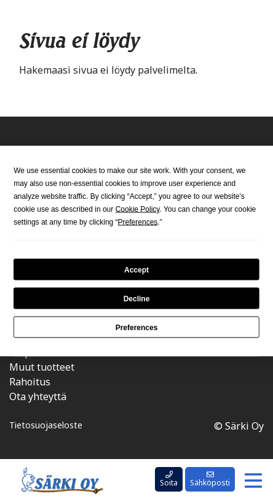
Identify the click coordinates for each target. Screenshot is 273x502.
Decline (137, 298)
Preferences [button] (138, 222)
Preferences (137, 327)
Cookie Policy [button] (138, 209)
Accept (136, 269)
